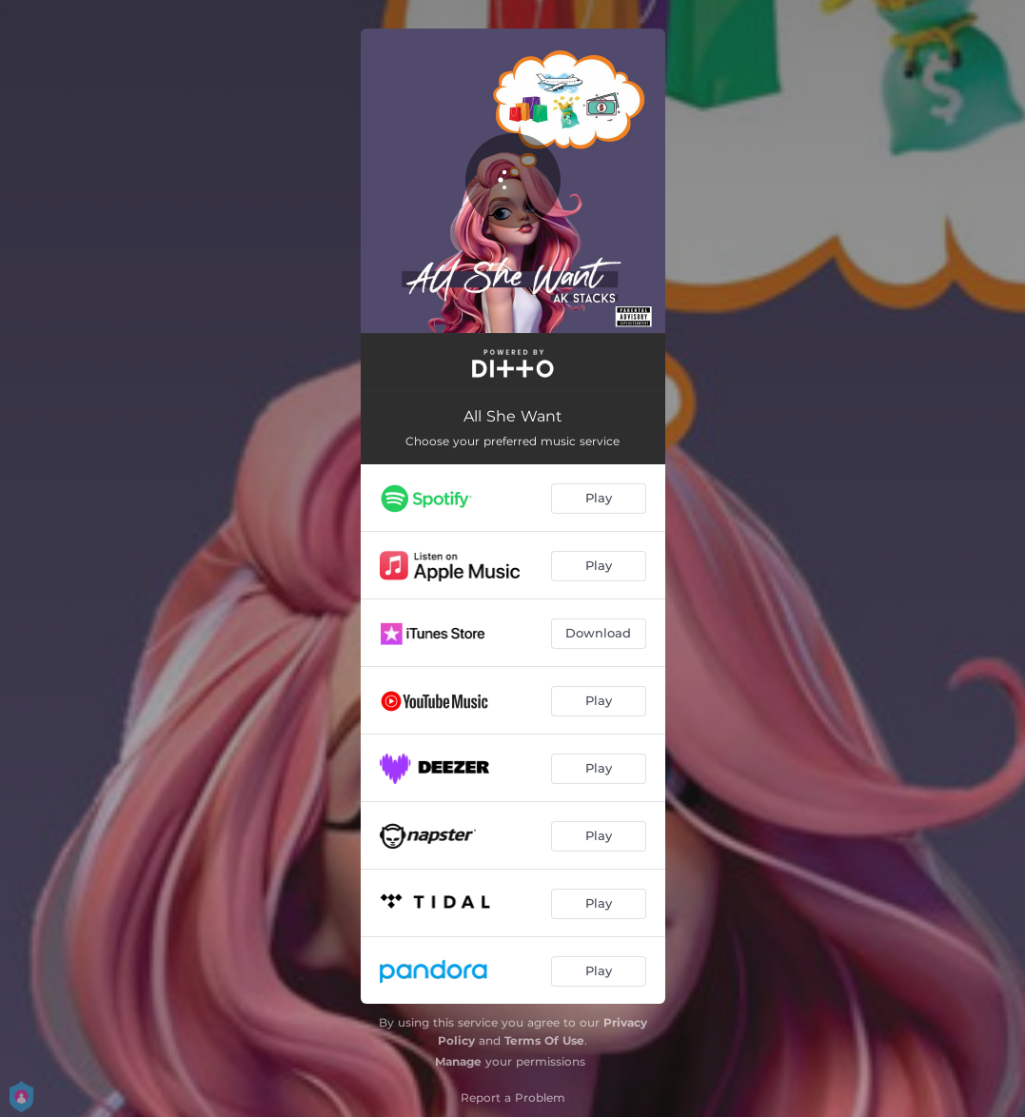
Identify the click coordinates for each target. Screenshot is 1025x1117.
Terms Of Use (544, 1040)
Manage (458, 1061)
